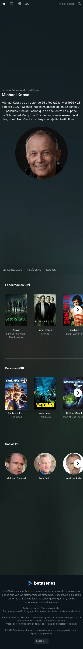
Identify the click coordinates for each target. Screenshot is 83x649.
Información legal (10, 617)
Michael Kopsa (31, 90)
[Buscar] (79, 4)
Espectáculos (12, 269)
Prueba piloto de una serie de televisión (24, 623)
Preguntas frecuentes (35, 611)
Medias (38, 620)
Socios (51, 269)
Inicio (5, 90)
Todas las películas (50, 608)
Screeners (49, 620)
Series (15, 90)
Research (61, 620)
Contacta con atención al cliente (64, 611)
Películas (34, 269)
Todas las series (31, 608)
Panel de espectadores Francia (62, 623)
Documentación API (13, 611)
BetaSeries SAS (24, 620)
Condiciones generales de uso (47, 617)
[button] (16, 466)
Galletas (25, 617)
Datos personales (72, 617)
